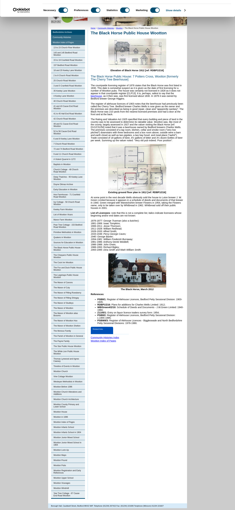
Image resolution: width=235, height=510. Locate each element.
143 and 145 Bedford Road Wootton (65, 54)
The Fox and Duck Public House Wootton (68, 268)
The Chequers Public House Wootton (66, 256)
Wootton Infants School (64, 427)
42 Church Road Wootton (65, 119)
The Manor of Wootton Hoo (66, 321)
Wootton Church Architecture (66, 399)
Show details (173, 25)
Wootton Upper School (64, 478)
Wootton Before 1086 (63, 387)
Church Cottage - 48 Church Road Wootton (66, 170)
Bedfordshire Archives (62, 32)
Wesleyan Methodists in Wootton (68, 381)
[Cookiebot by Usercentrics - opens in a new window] (21, 25)
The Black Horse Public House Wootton (67, 248)
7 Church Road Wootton (64, 144)
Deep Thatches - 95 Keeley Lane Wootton (68, 178)
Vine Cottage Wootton (63, 376)
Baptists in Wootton (62, 164)
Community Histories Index (105, 337)
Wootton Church (61, 371)
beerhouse (96, 96)
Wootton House (60, 412)
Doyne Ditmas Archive (63, 184)
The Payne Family (62, 341)
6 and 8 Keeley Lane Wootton (67, 139)
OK (207, 8)
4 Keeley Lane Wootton (64, 96)
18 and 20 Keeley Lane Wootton (68, 70)
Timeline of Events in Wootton (67, 366)
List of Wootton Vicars (63, 214)
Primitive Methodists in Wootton (67, 232)
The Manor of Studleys (64, 303)
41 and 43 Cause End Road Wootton (66, 107)
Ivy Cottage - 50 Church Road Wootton (67, 203)
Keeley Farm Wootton (63, 209)
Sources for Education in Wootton (68, 242)
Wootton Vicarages (62, 483)
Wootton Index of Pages (63, 42)
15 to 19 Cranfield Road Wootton (68, 60)
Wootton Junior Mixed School (66, 437)
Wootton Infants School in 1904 (67, 432)
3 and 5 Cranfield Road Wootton (68, 86)
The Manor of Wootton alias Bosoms (66, 314)
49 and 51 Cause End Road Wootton (66, 125)
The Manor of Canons (63, 282)
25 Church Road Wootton (65, 80)
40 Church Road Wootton (65, 101)
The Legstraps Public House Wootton (66, 276)
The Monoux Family (62, 331)
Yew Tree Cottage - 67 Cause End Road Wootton (67, 494)
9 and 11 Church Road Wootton (68, 154)
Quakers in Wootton (62, 237)
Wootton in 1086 (61, 417)
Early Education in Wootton (66, 189)
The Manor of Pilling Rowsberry (67, 293)
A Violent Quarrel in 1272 (65, 159)
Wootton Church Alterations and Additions (68, 393)
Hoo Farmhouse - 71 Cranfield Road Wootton (67, 195)
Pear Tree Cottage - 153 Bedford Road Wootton (68, 226)
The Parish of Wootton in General (68, 336)
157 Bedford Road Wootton (66, 65)
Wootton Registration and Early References (67, 471)
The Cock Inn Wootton (63, 262)
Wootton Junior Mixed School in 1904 (68, 443)
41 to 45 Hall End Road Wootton (68, 114)
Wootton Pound (60, 460)
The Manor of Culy (62, 287)
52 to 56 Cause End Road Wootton (65, 132)
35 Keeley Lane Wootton (64, 91)
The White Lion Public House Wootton (66, 352)
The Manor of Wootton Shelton (67, 326)
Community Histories (62, 37)
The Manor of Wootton (63, 308)
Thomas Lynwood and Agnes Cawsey (66, 360)
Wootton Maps (60, 455)
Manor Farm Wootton (63, 220)
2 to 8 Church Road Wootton (66, 75)
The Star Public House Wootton (67, 346)
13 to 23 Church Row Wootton (67, 47)
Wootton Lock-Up (61, 450)
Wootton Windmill (61, 488)
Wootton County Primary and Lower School (66, 405)
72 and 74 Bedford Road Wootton (68, 149)
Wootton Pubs (60, 465)
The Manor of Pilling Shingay (66, 298)
